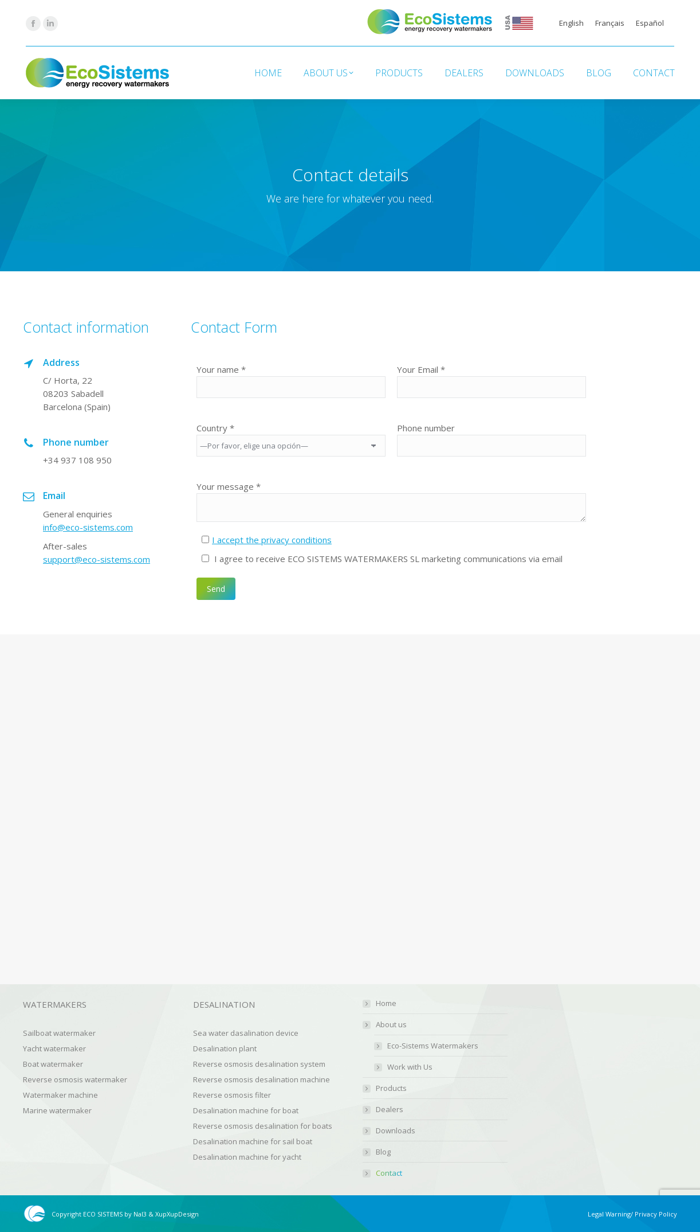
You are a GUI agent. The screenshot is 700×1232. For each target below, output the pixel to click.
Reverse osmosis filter (232, 1095)
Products (391, 1088)
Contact (389, 1173)
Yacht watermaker (54, 1048)
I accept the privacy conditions (272, 539)
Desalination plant (225, 1048)
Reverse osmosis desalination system (259, 1064)
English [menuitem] (571, 23)
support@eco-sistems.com (96, 559)
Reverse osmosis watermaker (75, 1079)
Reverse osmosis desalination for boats (262, 1126)
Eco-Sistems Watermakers (432, 1046)
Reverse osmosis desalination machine (261, 1079)
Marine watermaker (57, 1110)
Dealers (389, 1109)
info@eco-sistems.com (88, 527)
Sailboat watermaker (59, 1033)
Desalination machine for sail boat (252, 1141)
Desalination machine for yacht (247, 1157)
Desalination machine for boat (245, 1110)
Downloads (395, 1131)
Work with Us (409, 1067)
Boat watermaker (53, 1064)
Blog (383, 1152)
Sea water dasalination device (245, 1033)
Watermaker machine (60, 1095)
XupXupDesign (177, 1214)
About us (385, 1025)
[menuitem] (571, 23)
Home (386, 1003)
